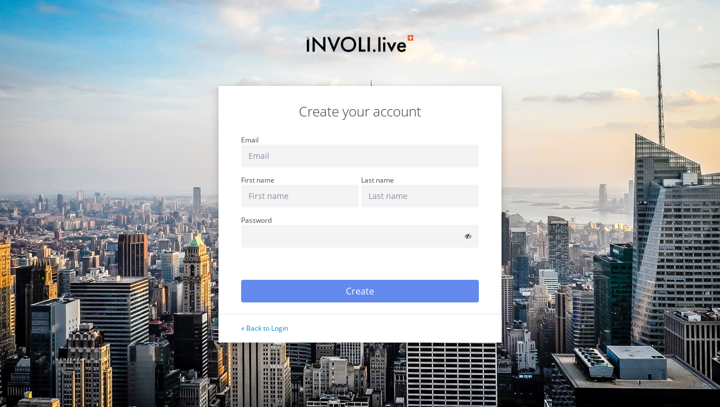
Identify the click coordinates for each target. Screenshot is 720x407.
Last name (377, 180)
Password (256, 220)
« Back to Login (264, 328)
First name (258, 180)
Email (250, 140)
